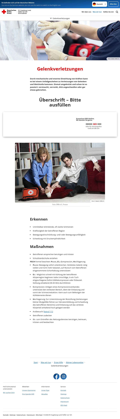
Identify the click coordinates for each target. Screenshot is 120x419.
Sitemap (63, 394)
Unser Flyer (45, 390)
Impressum (65, 402)
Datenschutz (65, 398)
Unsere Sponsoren (29, 390)
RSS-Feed (64, 405)
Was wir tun (97, 12)
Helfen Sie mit (108, 12)
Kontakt (63, 390)
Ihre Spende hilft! (28, 394)
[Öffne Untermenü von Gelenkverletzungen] (60, 18)
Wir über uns (86, 12)
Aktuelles (44, 394)
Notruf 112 (48, 339)
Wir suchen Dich (9, 393)
